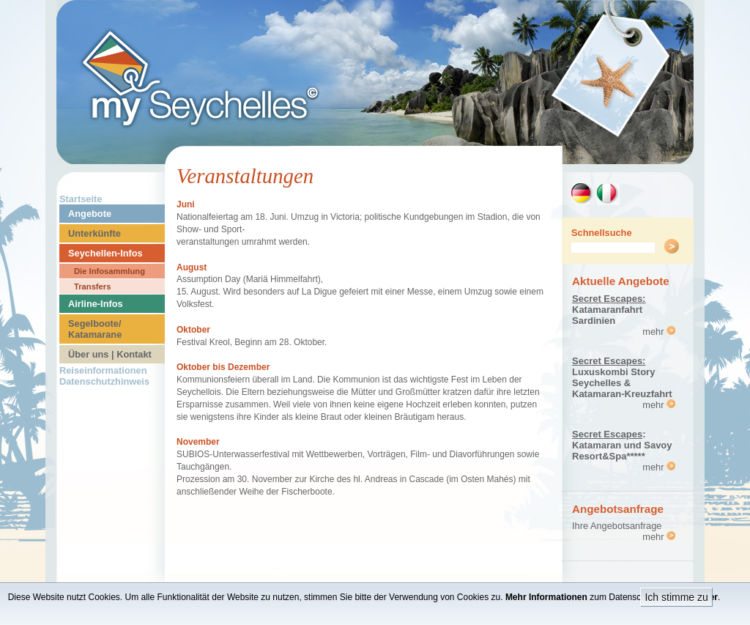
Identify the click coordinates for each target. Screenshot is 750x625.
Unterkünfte (94, 233)
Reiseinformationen (102, 370)
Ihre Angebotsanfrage (616, 525)
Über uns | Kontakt (110, 354)
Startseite (80, 198)
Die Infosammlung (109, 271)
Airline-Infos (95, 303)
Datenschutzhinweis (104, 381)
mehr (658, 331)
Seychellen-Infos (105, 253)
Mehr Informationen (546, 597)
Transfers (92, 286)
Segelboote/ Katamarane (95, 329)
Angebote (89, 213)
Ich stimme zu (676, 597)
